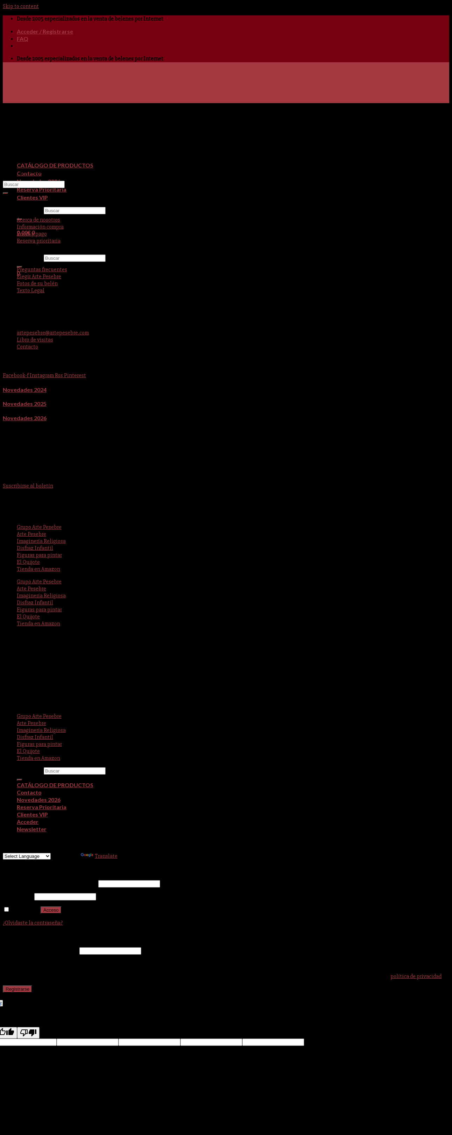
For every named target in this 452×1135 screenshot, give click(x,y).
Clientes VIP (32, 197)
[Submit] (5, 193)
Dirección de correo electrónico (40, 950)
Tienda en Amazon (38, 569)
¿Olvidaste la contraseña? (33, 922)
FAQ (22, 38)
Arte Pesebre (31, 534)
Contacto (29, 792)
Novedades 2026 (24, 418)
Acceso (51, 910)
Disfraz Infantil (35, 548)
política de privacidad (416, 976)
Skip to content (21, 6)
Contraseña (18, 896)
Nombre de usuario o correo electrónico (50, 883)
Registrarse (17, 989)
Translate (99, 856)
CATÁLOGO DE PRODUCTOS (55, 165)
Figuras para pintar (39, 555)
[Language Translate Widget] (27, 856)
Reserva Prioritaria (41, 189)
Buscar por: (30, 210)
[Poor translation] (28, 1033)
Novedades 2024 (24, 389)
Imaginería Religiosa (41, 541)
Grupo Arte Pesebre (39, 527)
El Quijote (28, 562)
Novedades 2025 (24, 403)
